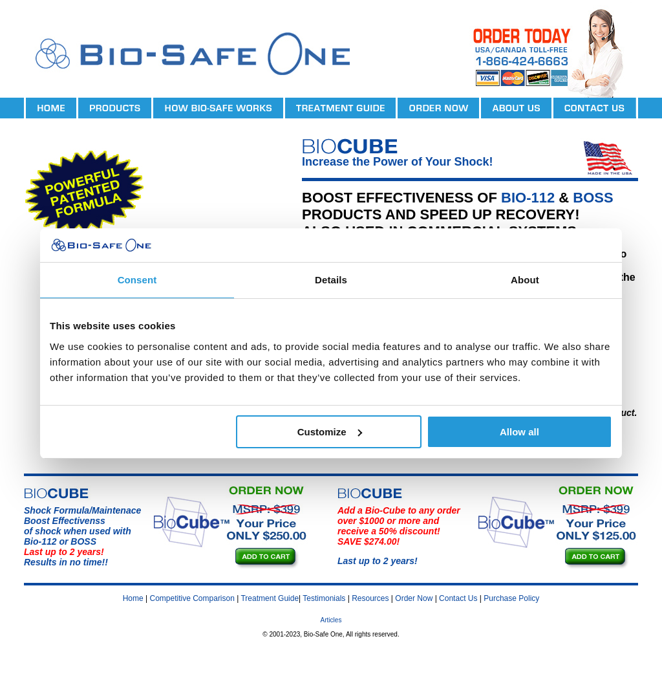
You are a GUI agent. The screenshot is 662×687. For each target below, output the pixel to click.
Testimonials (324, 598)
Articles (331, 620)
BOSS (593, 198)
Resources (370, 598)
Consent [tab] (137, 279)
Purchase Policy (511, 598)
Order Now (413, 598)
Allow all (519, 431)
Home (133, 598)
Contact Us (458, 598)
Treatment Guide (269, 598)
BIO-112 (528, 198)
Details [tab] (331, 279)
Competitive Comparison (192, 598)
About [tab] (525, 279)
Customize (329, 431)
